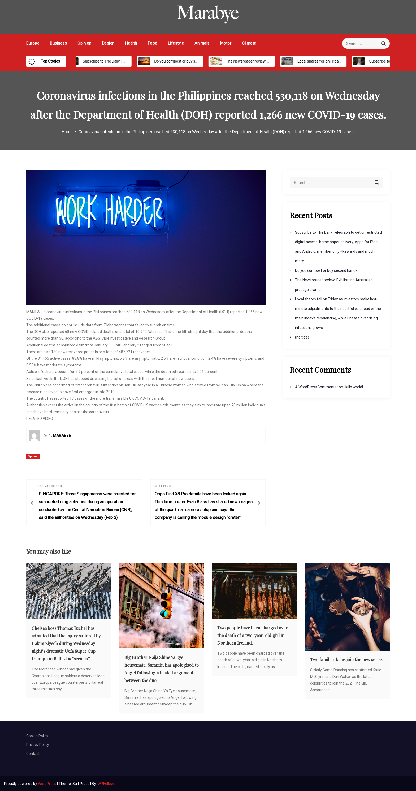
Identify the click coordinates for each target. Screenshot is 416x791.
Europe (32, 43)
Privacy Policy (37, 745)
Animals (202, 43)
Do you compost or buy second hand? (181, 61)
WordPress (47, 783)
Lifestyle (176, 43)
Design (108, 43)
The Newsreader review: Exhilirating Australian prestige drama (273, 61)
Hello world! (353, 387)
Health (131, 43)
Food (152, 43)
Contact (33, 754)
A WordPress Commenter (316, 387)
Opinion (84, 43)
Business (58, 43)
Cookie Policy (37, 736)
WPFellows (107, 783)
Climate (249, 43)
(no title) (302, 337)
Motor (226, 43)
